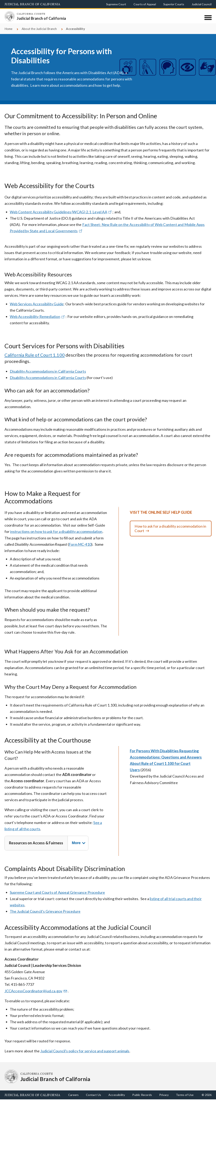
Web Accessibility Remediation (38, 321)
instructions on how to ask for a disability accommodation (56, 536)
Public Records (142, 1099)
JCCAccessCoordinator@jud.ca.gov (36, 995)
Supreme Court (116, 4)
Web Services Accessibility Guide (37, 308)
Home (8, 33)
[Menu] (208, 17)
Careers (73, 1099)
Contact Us (93, 1099)
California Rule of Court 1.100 (34, 359)
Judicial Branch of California (32, 4)
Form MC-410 (80, 549)
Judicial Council (202, 4)
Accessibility (116, 1099)
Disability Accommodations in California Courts (48, 376)
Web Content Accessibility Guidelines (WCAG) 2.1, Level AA (61, 216)
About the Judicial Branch (39, 33)
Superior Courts (173, 4)
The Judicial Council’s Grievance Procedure (45, 916)
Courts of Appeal (145, 4)
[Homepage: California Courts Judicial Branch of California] (11, 18)
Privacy (164, 1099)
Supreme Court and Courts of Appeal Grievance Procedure (57, 897)
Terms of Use (185, 1099)
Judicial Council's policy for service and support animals (84, 1055)
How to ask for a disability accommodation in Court (170, 533)
